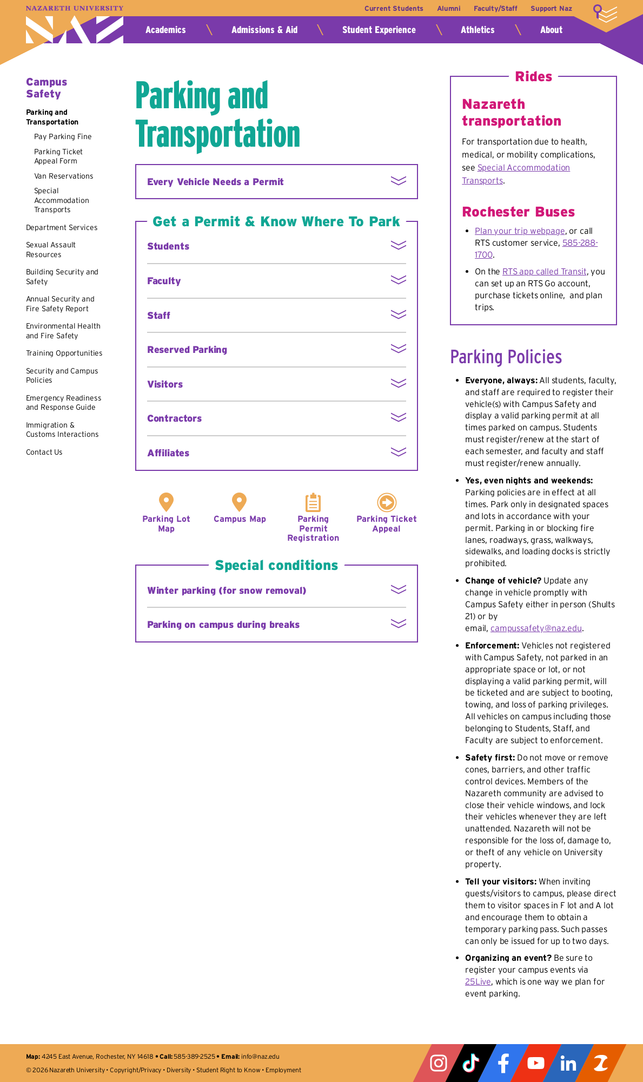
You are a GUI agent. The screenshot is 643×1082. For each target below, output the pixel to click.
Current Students (391, 8)
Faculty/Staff (495, 8)
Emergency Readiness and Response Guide (64, 403)
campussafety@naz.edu (536, 628)
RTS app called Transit (544, 271)
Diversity (179, 1069)
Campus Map (240, 518)
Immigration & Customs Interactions (62, 430)
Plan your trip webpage (520, 230)
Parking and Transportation (52, 117)
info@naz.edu (260, 1056)
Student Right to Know (228, 1069)
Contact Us (44, 452)
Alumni (447, 8)
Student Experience (379, 29)
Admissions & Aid (264, 29)
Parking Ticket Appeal (386, 523)
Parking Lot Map (166, 523)
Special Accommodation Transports (61, 200)
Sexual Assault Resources (51, 249)
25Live (478, 981)
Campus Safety (46, 88)
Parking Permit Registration (313, 528)
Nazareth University (74, 24)
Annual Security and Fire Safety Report (60, 303)
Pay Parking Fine (63, 136)
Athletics (478, 29)
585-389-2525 (194, 1056)
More (605, 13)
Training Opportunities (64, 353)
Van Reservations (64, 176)
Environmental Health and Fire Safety (63, 331)
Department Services (62, 227)
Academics (165, 29)
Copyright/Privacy (135, 1069)
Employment (283, 1069)
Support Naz (551, 8)
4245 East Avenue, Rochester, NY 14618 (98, 1056)
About (551, 29)
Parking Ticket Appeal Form (58, 156)
